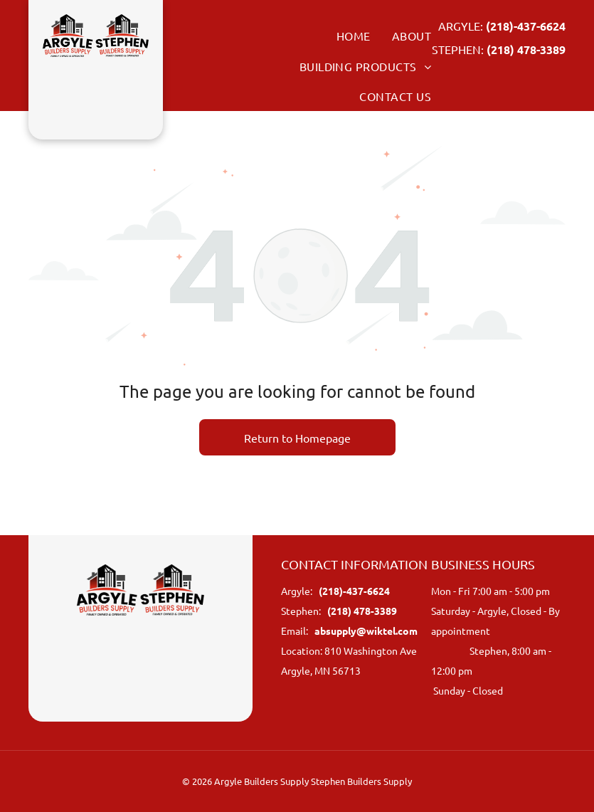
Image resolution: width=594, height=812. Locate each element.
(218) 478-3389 (526, 49)
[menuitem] (343, 36)
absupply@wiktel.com (366, 630)
